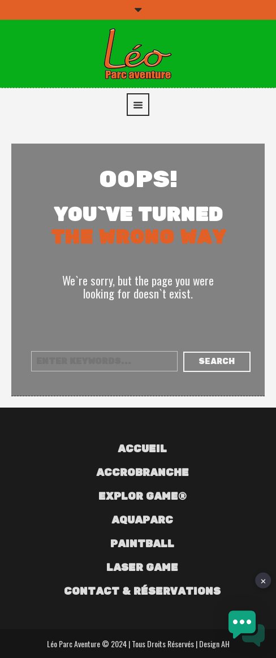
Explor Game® (142, 497)
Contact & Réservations (142, 592)
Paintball (142, 544)
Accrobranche (142, 473)
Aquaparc (142, 520)
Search (217, 361)
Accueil (142, 449)
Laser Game (142, 568)
